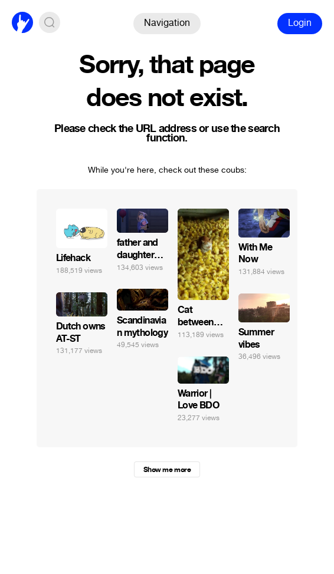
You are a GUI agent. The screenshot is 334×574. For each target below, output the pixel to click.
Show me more (167, 469)
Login (300, 23)
